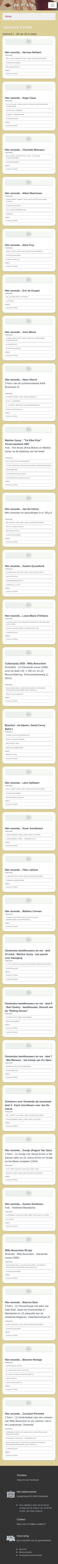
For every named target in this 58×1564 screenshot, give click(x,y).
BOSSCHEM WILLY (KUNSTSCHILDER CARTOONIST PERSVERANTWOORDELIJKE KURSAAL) (26, 689)
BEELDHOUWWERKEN (14, 748)
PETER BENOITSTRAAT (15, 797)
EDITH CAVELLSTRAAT (15, 527)
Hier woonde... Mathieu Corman (23, 911)
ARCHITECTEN (12, 576)
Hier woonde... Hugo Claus (20, 98)
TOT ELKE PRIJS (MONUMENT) (18, 461)
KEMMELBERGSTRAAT (15, 580)
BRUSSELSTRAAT (13, 67)
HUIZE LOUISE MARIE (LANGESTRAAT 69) (22, 628)
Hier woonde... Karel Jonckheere (24, 828)
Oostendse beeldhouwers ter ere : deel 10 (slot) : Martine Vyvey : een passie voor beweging (27, 954)
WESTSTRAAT (11, 1378)
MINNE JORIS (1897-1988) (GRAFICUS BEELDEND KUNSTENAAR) (25, 339)
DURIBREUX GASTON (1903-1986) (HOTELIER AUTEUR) (27, 1215)
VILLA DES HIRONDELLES (16, 210)
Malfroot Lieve (11, 754)
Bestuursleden (25, 1552)
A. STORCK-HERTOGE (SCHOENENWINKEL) (23, 405)
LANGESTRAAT (12, 632)
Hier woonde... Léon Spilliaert (22, 783)
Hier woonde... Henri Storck (21, 379)
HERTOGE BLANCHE (14, 1366)
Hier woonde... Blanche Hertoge (23, 1359)
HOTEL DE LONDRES (14, 110)
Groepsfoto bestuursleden (30, 1555)
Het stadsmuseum (27, 1491)
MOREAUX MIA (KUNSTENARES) (18, 1066)
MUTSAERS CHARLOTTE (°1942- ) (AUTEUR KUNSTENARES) (23, 157)
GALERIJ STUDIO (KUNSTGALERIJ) (19, 1374)
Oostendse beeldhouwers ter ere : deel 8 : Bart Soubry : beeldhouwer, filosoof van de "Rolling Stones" (29, 1007)
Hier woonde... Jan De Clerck (22, 509)
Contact (21, 1519)
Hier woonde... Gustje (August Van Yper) (28, 1150)
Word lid (22, 1549)
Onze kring (23, 1536)
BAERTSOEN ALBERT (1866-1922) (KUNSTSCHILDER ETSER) (26, 200)
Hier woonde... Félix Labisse (21, 870)
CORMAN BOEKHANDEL (15, 880)
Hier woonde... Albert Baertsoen (23, 193)
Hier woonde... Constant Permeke (24, 1413)
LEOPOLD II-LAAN (13, 585)
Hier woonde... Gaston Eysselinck (24, 566)
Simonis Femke (12, 73)
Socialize (22, 1475)
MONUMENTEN (12, 469)
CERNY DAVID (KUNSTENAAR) (18, 735)
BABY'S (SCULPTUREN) (15, 739)
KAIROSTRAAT (11, 344)
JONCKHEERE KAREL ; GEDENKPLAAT (21, 839)
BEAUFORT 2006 (12, 743)
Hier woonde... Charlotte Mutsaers (25, 150)
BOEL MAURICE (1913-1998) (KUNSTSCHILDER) (24, 1324)
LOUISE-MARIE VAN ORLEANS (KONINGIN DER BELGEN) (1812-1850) (28, 623)
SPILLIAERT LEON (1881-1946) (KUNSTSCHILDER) (25, 789)
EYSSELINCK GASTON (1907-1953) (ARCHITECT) (25, 572)
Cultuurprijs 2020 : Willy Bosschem (25, 663)
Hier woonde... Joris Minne (20, 332)
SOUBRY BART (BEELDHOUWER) (19, 1017)
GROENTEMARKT (13, 162)
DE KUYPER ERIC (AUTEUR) (17, 297)
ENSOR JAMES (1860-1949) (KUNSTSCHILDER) (24, 1173)
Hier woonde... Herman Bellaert (23, 52)
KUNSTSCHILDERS (13, 63)
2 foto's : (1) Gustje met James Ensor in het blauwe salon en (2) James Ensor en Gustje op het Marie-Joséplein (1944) (29, 1158)
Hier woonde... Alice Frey (19, 245)
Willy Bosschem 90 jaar (18, 1250)
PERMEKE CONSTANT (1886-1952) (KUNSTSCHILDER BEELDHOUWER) (26, 1433)
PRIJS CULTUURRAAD (14, 694)
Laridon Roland (12, 979)
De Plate (24, 5)
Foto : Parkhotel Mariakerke (20, 1207)
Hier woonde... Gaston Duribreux (24, 1204)
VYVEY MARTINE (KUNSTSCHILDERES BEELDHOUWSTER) (28, 465)
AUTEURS (10, 301)
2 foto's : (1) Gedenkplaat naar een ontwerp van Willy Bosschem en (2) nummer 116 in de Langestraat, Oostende (28, 1421)
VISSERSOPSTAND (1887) (16, 474)
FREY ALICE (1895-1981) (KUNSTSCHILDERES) (24, 251)
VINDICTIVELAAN (13, 259)
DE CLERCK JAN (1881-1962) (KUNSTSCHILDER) (25, 522)
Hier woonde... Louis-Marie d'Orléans (26, 616)
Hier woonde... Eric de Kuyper (22, 290)
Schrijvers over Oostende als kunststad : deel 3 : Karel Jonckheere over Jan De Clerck (29, 1105)
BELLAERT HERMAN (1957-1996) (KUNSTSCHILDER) (26, 58)
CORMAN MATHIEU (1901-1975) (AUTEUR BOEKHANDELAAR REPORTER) (22, 918)
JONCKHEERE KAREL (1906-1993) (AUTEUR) (23, 835)
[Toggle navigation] (52, 5)
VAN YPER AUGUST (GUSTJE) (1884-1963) (22, 1169)
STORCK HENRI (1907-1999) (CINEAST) (21, 397)
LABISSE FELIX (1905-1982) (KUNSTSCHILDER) (24, 876)
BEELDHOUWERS (13, 1021)
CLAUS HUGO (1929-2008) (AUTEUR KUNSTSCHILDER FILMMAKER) (27, 105)
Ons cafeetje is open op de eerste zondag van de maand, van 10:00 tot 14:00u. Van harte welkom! (35, 1508)
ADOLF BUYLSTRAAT (14, 409)
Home (8, 16)
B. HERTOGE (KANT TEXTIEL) (17, 1370)
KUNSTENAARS (12, 118)
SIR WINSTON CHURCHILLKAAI (18, 478)
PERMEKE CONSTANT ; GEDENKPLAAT (21, 1438)
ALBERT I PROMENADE (15, 114)
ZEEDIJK (9, 214)
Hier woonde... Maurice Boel (21, 1302)
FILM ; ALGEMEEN (13, 401)
